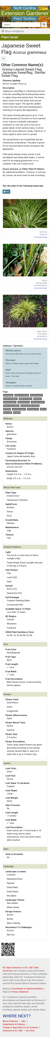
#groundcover (23, 402)
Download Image (40, 237)
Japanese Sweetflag (17, 72)
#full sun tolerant (21, 395)
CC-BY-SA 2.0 (42, 336)
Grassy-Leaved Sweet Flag (21, 69)
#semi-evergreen (10, 399)
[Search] (21, 24)
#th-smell (7, 413)
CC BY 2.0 (43, 235)
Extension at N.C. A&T (13, 1030)
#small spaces (36, 395)
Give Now (30, 1030)
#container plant (19, 409)
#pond (43, 409)
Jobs (23, 1021)
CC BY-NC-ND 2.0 (40, 285)
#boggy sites (33, 409)
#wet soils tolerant (11, 406)
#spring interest (37, 402)
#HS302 (7, 409)
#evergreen (8, 395)
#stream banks (10, 402)
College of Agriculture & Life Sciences (20, 1027)
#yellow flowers (25, 399)
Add (6, 192)
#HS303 (17, 413)
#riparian (37, 399)
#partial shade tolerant (30, 406)
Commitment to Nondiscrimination (27, 988)
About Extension (10, 1021)
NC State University (12, 967)
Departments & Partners (14, 1024)
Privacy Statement (20, 992)
